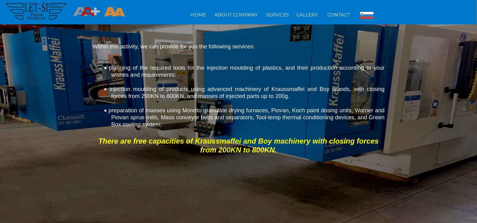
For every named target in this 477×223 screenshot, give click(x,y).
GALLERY (308, 15)
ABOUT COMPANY (236, 15)
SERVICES (277, 15)
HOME (200, 15)
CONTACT (338, 15)
